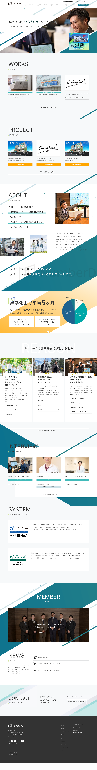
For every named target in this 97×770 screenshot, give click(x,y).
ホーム (27, 4)
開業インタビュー (59, 4)
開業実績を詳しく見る (47, 108)
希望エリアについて (11, 417)
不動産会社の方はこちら (67, 1)
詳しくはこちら (39, 639)
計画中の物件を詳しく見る (47, 174)
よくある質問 (64, 754)
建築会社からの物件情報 (77, 410)
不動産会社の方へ (77, 736)
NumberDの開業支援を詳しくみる (47, 434)
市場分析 (40, 408)
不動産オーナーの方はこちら (81, 1)
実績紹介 (46, 4)
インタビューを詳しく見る (47, 500)
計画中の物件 (64, 744)
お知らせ (63, 757)
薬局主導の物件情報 (76, 406)
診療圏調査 (41, 404)
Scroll (48, 338)
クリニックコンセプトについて (14, 413)
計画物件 (51, 4)
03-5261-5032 (49, 707)
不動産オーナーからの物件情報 (79, 414)
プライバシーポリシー (13, 758)
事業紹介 (32, 4)
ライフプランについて (11, 409)
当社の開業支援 (39, 4)
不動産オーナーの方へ (78, 738)
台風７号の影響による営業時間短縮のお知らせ (50, 676)
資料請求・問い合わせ (82, 4)
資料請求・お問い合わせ (76, 707)
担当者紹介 (71, 4)
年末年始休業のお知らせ (44, 663)
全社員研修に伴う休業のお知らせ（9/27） (49, 670)
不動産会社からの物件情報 (78, 402)
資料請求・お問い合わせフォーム (81, 734)
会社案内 (66, 4)
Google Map (11, 743)
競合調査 (40, 412)
